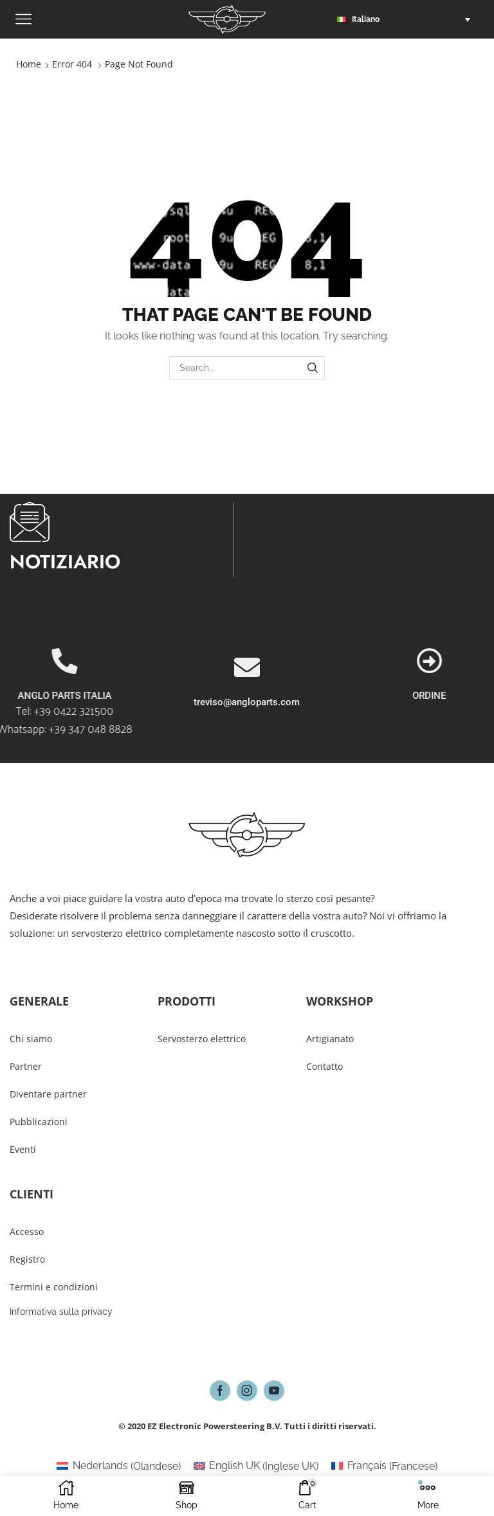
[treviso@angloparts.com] (247, 718)
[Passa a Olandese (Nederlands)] (118, 1466)
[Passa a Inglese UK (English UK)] (256, 1466)
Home (28, 64)
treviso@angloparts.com (247, 753)
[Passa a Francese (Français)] (384, 1466)
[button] (407, 19)
